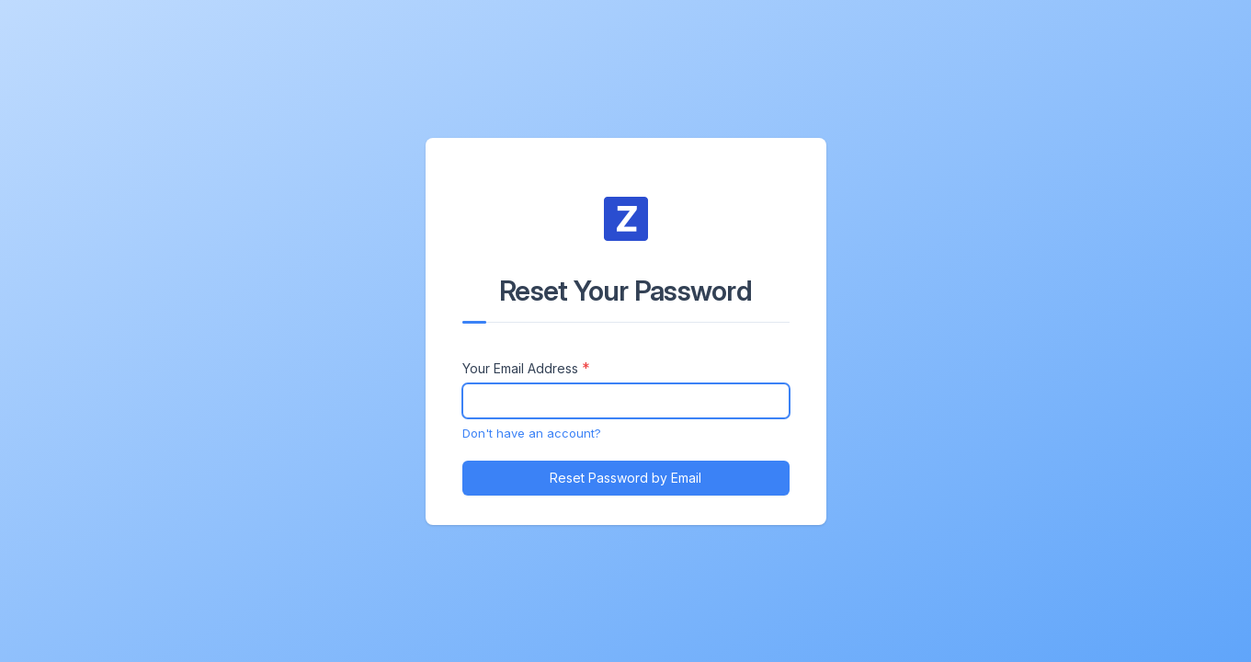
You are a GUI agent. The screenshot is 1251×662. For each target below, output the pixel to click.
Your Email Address (520, 368)
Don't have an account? (531, 433)
